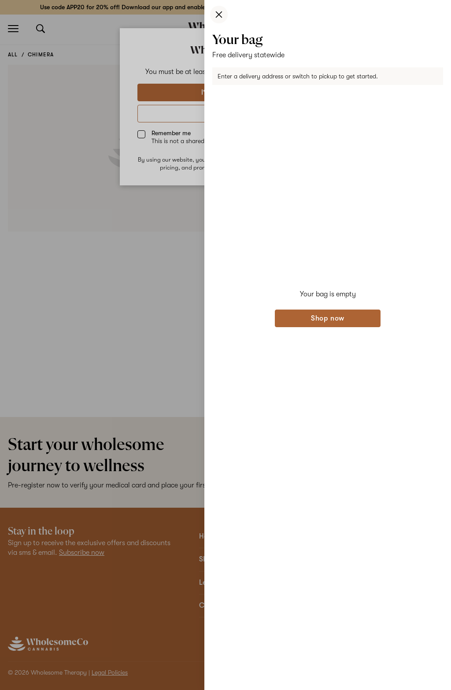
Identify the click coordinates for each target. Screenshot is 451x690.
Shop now (327, 318)
